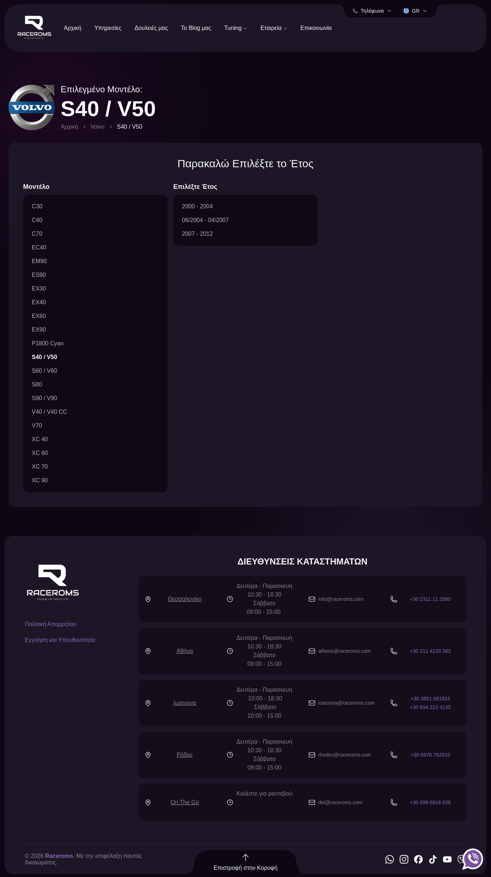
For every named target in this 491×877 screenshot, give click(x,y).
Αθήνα (185, 651)
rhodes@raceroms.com (344, 755)
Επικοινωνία (316, 28)
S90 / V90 (44, 398)
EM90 (39, 261)
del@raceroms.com (340, 802)
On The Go (184, 802)
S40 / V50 (44, 357)
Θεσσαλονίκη (185, 599)
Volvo (98, 127)
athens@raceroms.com (344, 651)
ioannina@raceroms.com (346, 703)
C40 (37, 220)
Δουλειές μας (151, 28)
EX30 (39, 288)
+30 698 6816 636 (430, 802)
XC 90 (40, 480)
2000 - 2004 (197, 206)
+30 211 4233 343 (430, 651)
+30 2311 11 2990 (430, 599)
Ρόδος (185, 755)
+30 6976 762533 (430, 755)
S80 (37, 384)
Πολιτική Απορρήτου (51, 624)
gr (415, 11)
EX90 (39, 330)
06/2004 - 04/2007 (205, 220)
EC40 (39, 247)
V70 (37, 425)
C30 (37, 206)
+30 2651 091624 (430, 698)
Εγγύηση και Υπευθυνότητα (60, 640)
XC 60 (40, 453)
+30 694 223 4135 (430, 707)
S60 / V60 (44, 371)
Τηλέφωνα (372, 11)
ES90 (39, 275)
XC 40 (40, 439)
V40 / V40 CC (49, 412)
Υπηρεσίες (107, 28)
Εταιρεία (273, 28)
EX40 (39, 302)
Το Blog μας (196, 28)
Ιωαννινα (184, 703)
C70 (37, 234)
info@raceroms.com (341, 599)
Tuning (235, 28)
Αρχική (73, 28)
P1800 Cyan (48, 343)
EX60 (39, 316)
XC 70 (40, 467)
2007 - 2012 (197, 234)
